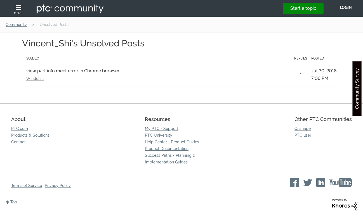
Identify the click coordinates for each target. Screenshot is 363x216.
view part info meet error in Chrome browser (72, 70)
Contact (18, 142)
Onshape (302, 128)
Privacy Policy (58, 185)
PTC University (158, 135)
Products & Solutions (30, 135)
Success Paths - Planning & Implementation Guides (170, 158)
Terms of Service (26, 185)
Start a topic (303, 8)
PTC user (302, 135)
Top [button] (13, 202)
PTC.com (19, 128)
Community (16, 24)
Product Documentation (166, 148)
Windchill (35, 78)
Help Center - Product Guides (172, 142)
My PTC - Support (161, 128)
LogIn (346, 7)
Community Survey (357, 88)
